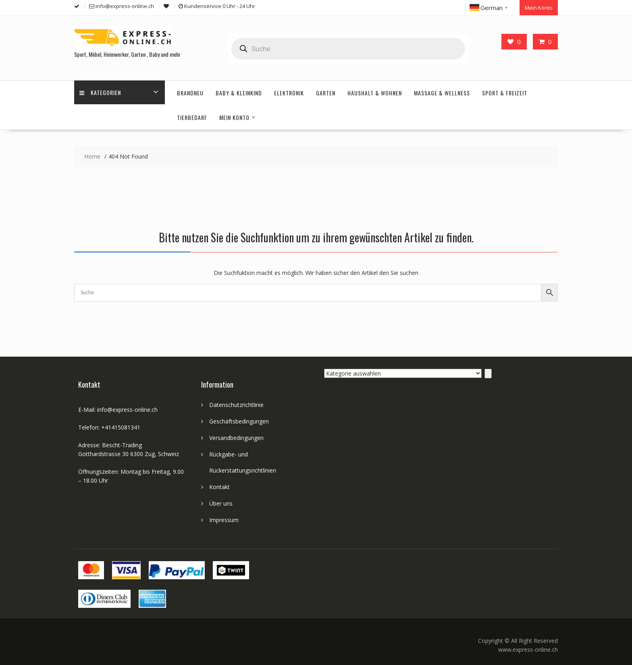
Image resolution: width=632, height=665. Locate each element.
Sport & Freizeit (504, 91)
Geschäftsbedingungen (239, 420)
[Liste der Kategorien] (403, 372)
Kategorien (101, 91)
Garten (325, 91)
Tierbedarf (192, 116)
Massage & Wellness (442, 91)
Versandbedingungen (236, 436)
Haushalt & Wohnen (374, 91)
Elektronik (289, 91)
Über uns (221, 502)
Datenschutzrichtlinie (236, 403)
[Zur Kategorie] (488, 372)
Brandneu (190, 91)
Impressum (224, 518)
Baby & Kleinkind (239, 91)
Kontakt (219, 485)
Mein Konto (539, 6)
